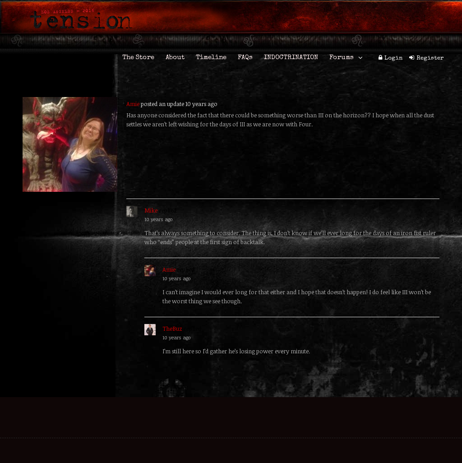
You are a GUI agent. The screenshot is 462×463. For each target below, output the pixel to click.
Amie (132, 104)
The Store (138, 57)
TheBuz (172, 328)
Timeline (211, 57)
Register (430, 58)
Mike (150, 210)
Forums (341, 57)
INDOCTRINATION (291, 57)
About (175, 57)
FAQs (245, 57)
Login (393, 58)
